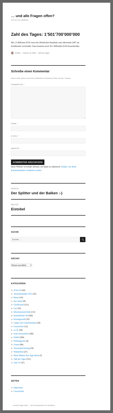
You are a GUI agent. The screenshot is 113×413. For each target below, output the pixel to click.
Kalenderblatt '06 (21, 315)
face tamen (18, 301)
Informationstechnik (22, 312)
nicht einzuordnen (21, 334)
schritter (18, 53)
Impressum (18, 387)
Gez (15, 308)
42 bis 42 (17, 290)
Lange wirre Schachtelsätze (25, 323)
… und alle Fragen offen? (32, 16)
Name (14, 124)
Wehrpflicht (18, 352)
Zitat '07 (17, 363)
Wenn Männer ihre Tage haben (26, 355)
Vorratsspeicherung (22, 348)
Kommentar (18, 84)
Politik (16, 337)
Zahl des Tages (43, 53)
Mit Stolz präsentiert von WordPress (43, 405)
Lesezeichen (19, 326)
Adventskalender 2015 (23, 294)
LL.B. (16, 330)
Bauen (16, 297)
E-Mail (15, 136)
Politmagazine (19, 341)
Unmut (16, 344)
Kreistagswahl (19, 319)
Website (15, 148)
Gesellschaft (19, 305)
